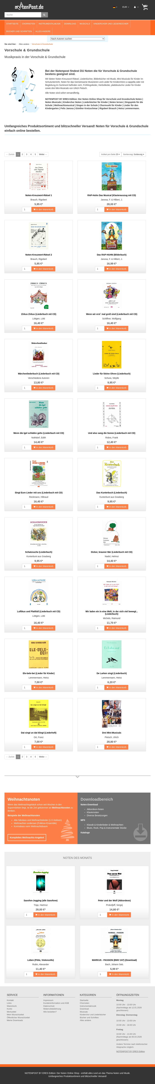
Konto (9, 1009)
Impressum (48, 1000)
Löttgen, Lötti (38, 318)
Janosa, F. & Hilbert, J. (112, 199)
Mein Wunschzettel (15, 1014)
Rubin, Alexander (40, 964)
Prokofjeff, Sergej (114, 905)
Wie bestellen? (50, 1012)
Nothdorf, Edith (38, 437)
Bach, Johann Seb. (114, 964)
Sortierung (133, 154)
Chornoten (28, 24)
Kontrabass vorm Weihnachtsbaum (31, 826)
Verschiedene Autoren (38, 378)
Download (70, 24)
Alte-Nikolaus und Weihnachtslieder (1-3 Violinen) (38, 820)
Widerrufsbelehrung (52, 1009)
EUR (125, 7)
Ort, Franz (38, 737)
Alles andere (43, 31)
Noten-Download (89, 804)
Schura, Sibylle (111, 378)
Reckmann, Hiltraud (38, 497)
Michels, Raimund (111, 618)
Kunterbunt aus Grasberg (111, 497)
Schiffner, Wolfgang (111, 318)
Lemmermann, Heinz (39, 677)
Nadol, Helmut (112, 556)
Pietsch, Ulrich (112, 737)
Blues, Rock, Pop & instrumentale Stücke (106, 828)
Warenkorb (12, 1006)
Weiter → (43, 154)
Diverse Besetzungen (97, 815)
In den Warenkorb (43, 209)
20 (110, 154)
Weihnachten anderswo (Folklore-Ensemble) (35, 823)
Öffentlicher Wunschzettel (18, 1017)
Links (9, 1003)
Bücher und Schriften (19, 31)
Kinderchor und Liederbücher (110, 24)
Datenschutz (49, 1006)
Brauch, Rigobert (38, 199)
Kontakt (10, 1000)
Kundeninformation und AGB (56, 1003)
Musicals (85, 24)
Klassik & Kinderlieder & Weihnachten (105, 825)
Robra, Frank (111, 437)
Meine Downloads (15, 1020)
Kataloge (85, 832)
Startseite (12, 24)
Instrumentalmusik (50, 24)
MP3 (83, 820)
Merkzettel (11, 1012)
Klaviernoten (93, 812)
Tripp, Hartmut (41, 905)
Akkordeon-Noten (95, 809)
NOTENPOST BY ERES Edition (130, 1051)
